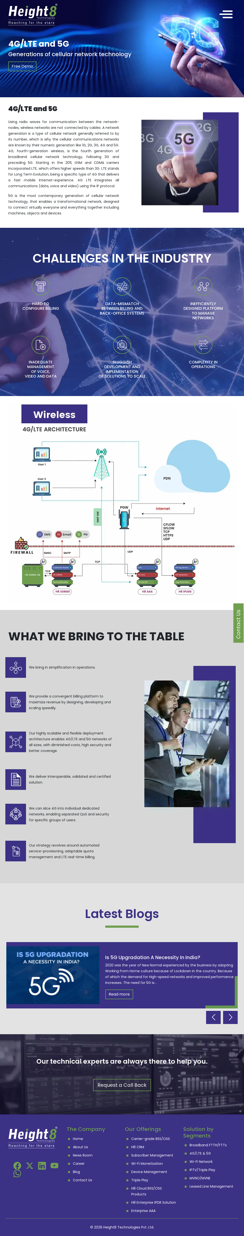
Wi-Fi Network (201, 1161)
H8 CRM (137, 1147)
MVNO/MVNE (200, 1178)
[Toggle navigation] (226, 14)
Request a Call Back (122, 1085)
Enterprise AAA (143, 1210)
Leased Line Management (211, 1186)
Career (79, 1163)
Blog (76, 1171)
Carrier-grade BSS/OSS (150, 1138)
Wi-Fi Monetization (147, 1163)
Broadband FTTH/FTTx (208, 1145)
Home (78, 1138)
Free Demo (22, 66)
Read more (119, 994)
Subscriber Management (152, 1155)
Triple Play (139, 1180)
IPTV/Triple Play (202, 1169)
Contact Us (82, 1180)
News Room (83, 1155)
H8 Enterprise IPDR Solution (153, 1202)
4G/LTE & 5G (200, 1153)
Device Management (149, 1171)
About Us (80, 1147)
